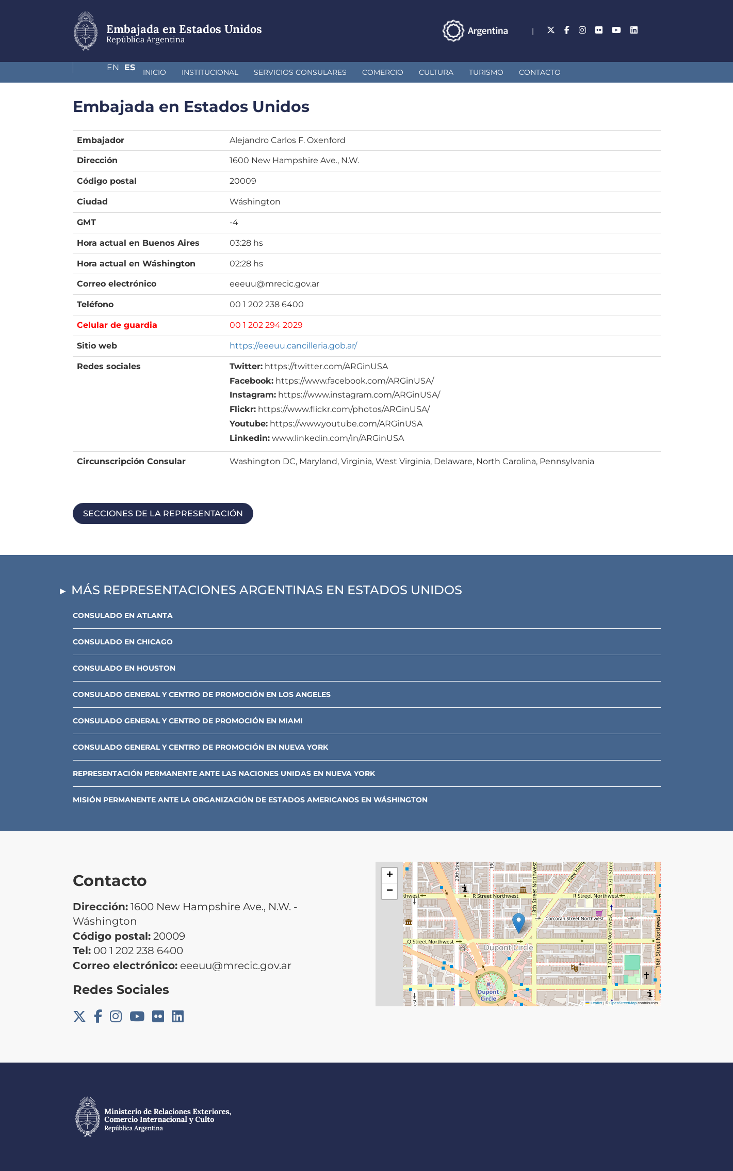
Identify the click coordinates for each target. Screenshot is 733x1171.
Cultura (381, 72)
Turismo (431, 72)
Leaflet (593, 1003)
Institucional (155, 72)
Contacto (485, 72)
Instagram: (253, 395)
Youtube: (249, 424)
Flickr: (243, 409)
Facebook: (251, 381)
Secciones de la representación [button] (163, 513)
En (634, 30)
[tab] (367, 514)
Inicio (99, 72)
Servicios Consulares (245, 72)
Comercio (328, 72)
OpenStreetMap (623, 1003)
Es (655, 30)
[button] (518, 923)
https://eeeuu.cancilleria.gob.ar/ (293, 346)
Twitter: (246, 366)
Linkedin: (250, 438)
